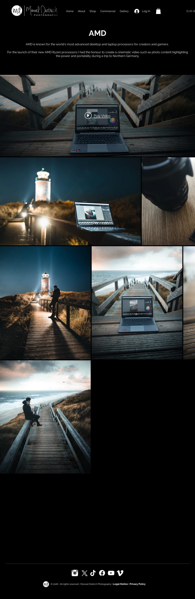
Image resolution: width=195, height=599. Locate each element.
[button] (158, 11)
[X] (84, 573)
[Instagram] (75, 573)
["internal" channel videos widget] (97, 115)
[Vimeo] (120, 573)
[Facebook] (102, 573)
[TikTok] (93, 573)
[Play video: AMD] (98, 115)
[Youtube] (111, 573)
